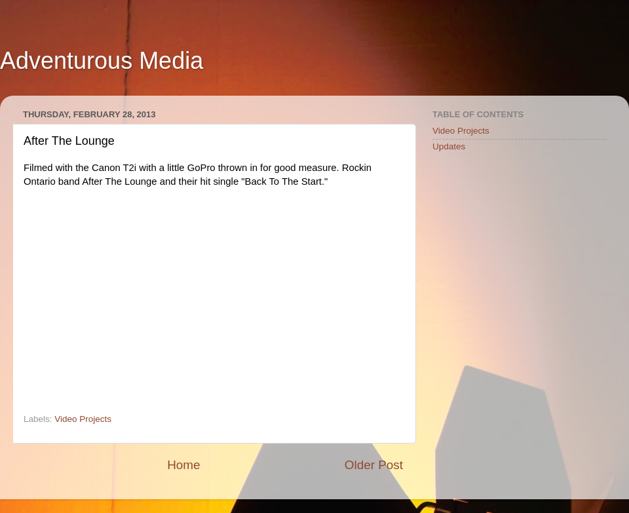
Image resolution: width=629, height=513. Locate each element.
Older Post (374, 465)
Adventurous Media (101, 60)
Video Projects (82, 419)
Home (183, 465)
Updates (448, 146)
